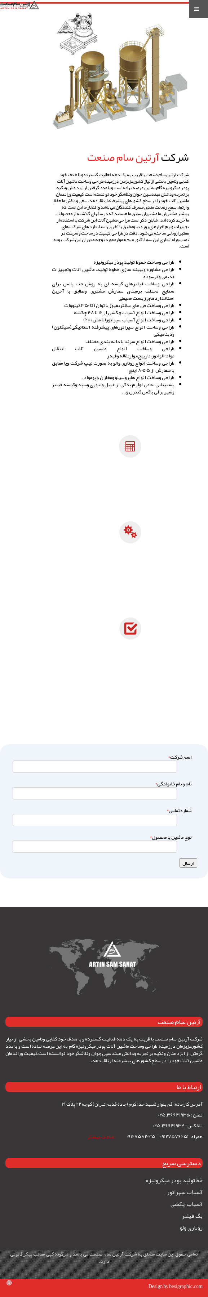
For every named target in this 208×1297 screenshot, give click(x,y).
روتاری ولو (191, 1228)
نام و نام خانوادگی (172, 783)
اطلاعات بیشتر (102, 1136)
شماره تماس (178, 810)
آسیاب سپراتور (185, 1192)
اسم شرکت (179, 757)
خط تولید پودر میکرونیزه (174, 1180)
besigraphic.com (186, 1286)
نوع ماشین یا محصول (170, 837)
